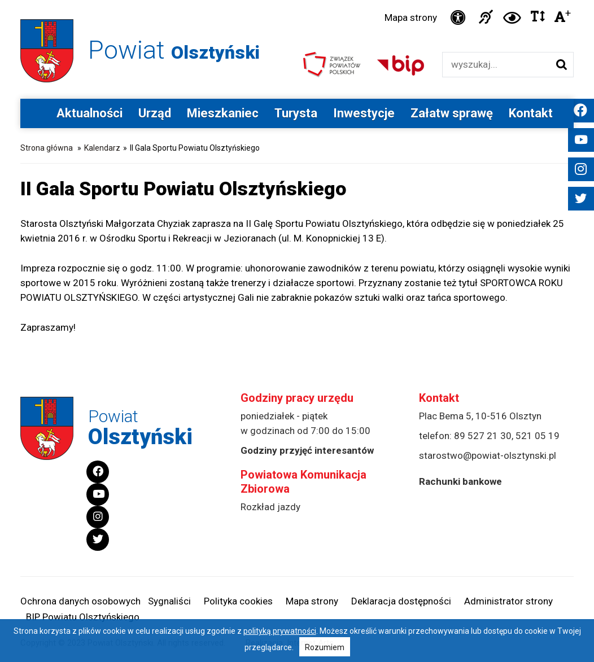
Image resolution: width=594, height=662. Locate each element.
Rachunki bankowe (460, 481)
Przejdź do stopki (297, 0)
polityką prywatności (279, 630)
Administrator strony (508, 601)
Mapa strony (411, 17)
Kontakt (531, 113)
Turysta (295, 113)
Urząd (154, 113)
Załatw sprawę (451, 113)
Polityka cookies (238, 601)
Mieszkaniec (223, 113)
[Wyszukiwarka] (496, 64)
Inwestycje (364, 113)
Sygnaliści (169, 601)
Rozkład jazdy (270, 506)
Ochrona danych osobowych (80, 601)
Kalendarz (102, 147)
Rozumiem (324, 647)
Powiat (174, 50)
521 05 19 (538, 435)
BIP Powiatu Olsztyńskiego (82, 616)
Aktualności (89, 113)
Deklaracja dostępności (401, 601)
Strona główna (46, 147)
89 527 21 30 (483, 435)
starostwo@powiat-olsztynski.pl (487, 455)
